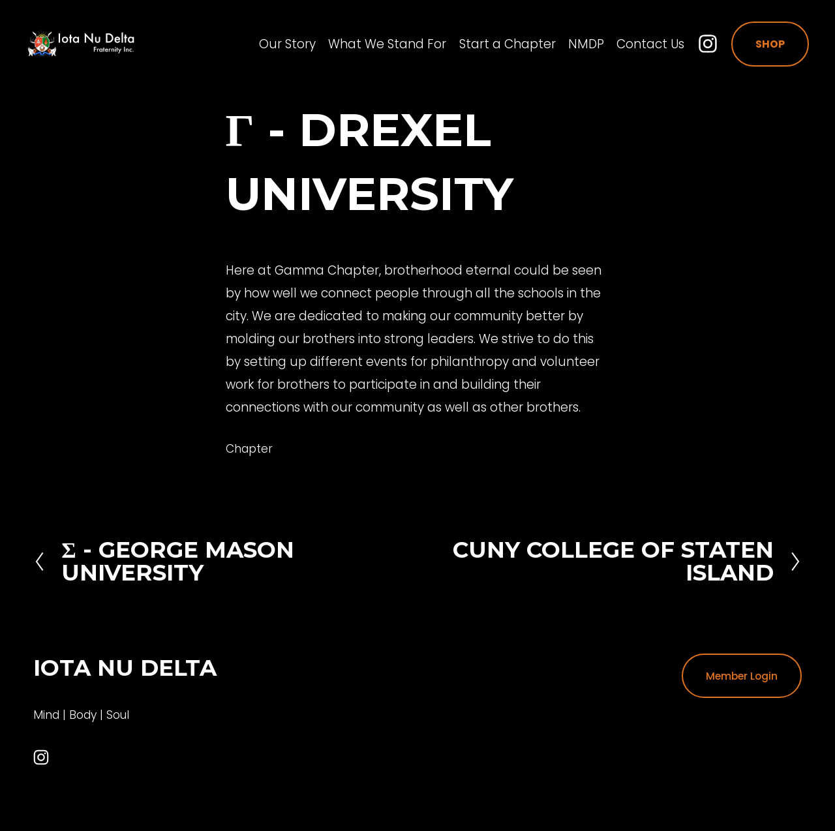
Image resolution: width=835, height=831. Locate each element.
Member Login (742, 676)
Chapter (249, 449)
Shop (763, 46)
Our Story (280, 46)
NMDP (579, 46)
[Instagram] (701, 46)
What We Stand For (380, 46)
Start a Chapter (500, 46)
